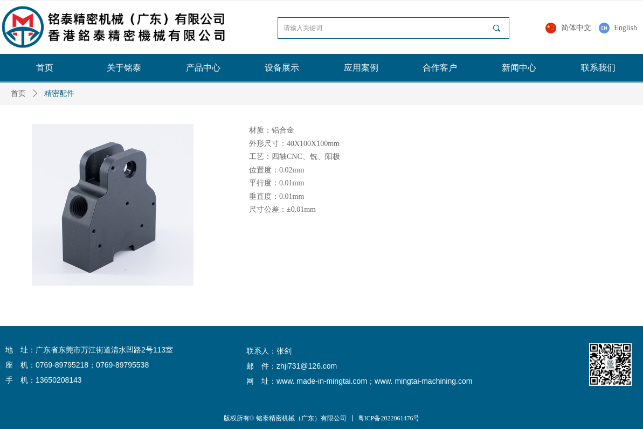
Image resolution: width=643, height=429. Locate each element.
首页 (18, 93)
